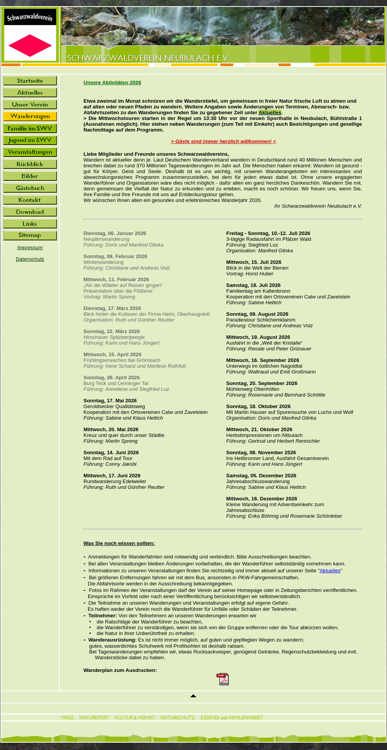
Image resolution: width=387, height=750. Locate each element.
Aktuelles (330, 570)
